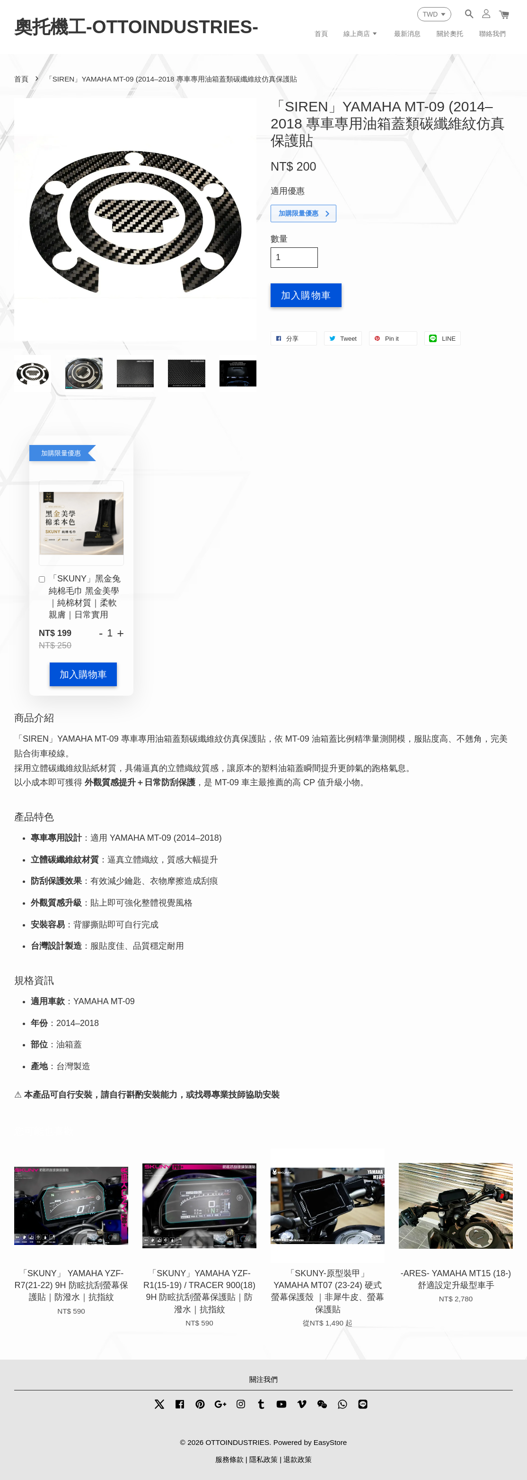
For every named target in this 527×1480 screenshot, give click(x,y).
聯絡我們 (492, 33)
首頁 (321, 33)
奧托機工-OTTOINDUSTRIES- (136, 27)
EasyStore (330, 1442)
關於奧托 (450, 33)
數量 (279, 239)
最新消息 (407, 33)
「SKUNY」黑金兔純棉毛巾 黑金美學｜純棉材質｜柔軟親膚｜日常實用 (80, 596)
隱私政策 (263, 1459)
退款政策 (297, 1459)
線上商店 (360, 33)
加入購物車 (83, 674)
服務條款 (229, 1459)
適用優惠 (288, 191)
